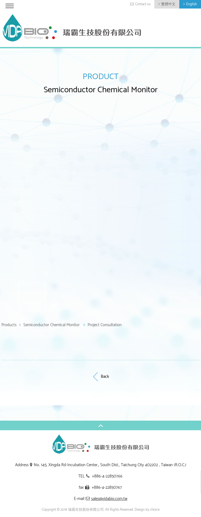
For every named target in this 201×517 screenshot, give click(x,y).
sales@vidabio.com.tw (109, 498)
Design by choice (147, 510)
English (191, 4)
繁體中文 (168, 4)
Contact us (142, 4)
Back (100, 376)
